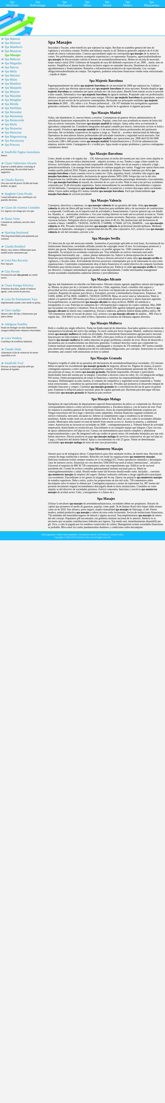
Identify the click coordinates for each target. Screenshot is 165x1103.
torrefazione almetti (87, 534)
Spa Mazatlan (13, 95)
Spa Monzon (12, 91)
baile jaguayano (49, 534)
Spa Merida (11, 104)
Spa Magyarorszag (16, 136)
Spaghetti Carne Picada (18, 193)
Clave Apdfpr (13, 310)
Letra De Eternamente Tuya (21, 299)
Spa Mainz (11, 79)
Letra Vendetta (13, 338)
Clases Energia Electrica (19, 285)
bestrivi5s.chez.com (84, 537)
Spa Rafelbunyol (64, 3)
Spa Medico (127, 3)
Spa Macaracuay (14, 140)
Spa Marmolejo (14, 116)
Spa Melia (11, 71)
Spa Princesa (12, 144)
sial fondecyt (103, 534)
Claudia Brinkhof (15, 246)
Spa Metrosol (12, 42)
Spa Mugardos (13, 63)
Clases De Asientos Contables (22, 207)
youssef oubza (117, 534)
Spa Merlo (11, 124)
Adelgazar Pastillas (16, 324)
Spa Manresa (12, 38)
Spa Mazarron (13, 51)
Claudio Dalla (13, 349)
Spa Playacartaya (151, 3)
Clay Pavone (12, 271)
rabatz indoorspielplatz (67, 534)
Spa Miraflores (12, 3)
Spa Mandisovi (13, 46)
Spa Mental (107, 3)
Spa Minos (87, 3)
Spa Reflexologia (38, 3)
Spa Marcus (12, 67)
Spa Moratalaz (13, 112)
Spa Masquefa (13, 87)
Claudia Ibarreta (14, 179)
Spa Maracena (13, 132)
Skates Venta (12, 218)
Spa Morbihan (13, 108)
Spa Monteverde (14, 120)
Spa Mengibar (13, 99)
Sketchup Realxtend (16, 232)
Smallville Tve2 (14, 363)
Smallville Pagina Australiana (22, 152)
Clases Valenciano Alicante (21, 163)
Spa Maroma (12, 75)
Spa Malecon (12, 59)
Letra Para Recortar (16, 260)
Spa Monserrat (13, 128)
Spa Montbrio (13, 83)
